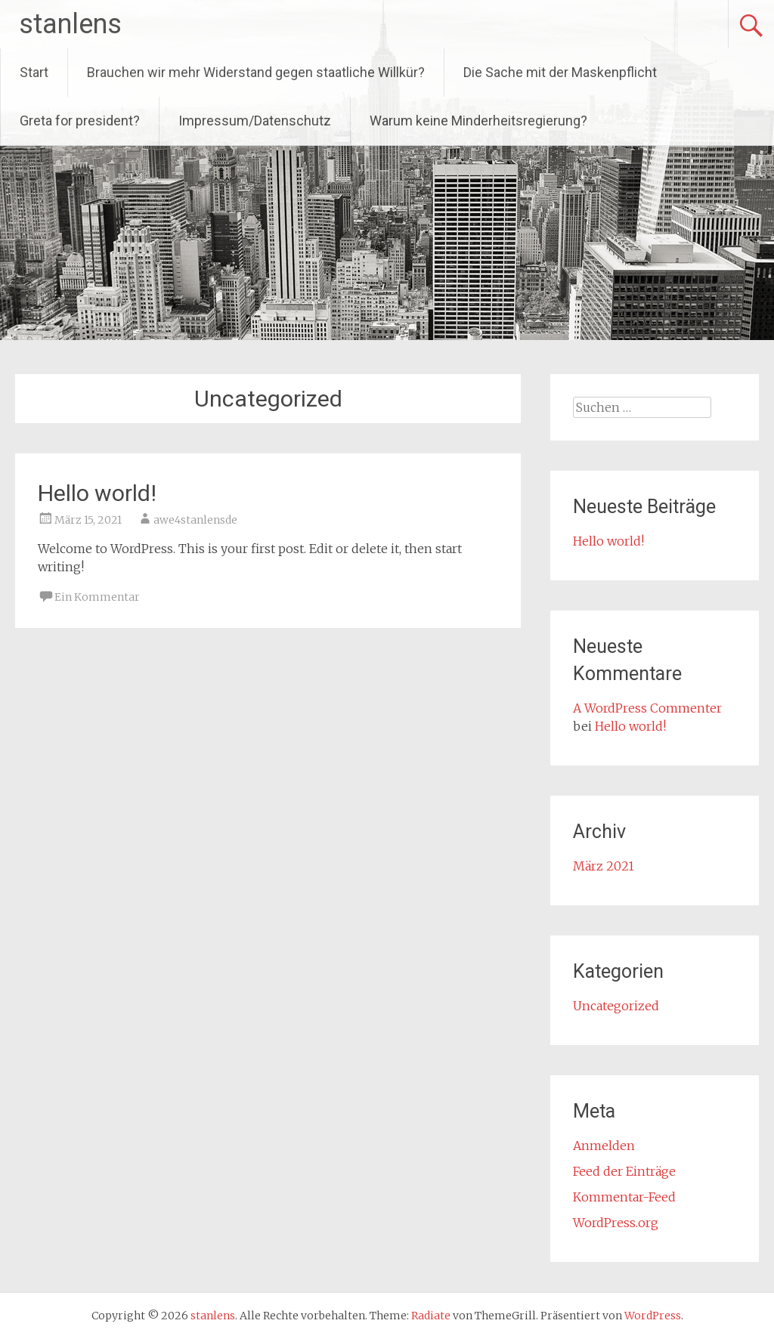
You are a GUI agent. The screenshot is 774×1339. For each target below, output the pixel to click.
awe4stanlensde (195, 520)
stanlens (70, 24)
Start (34, 72)
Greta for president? (80, 120)
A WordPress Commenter (647, 708)
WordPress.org (615, 1222)
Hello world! (97, 493)
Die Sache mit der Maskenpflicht (560, 72)
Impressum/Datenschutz (254, 120)
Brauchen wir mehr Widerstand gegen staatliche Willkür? (256, 72)
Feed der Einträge (624, 1171)
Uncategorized (616, 1005)
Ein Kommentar (97, 597)
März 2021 (603, 866)
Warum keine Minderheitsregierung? (478, 120)
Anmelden (604, 1145)
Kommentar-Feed (624, 1196)
